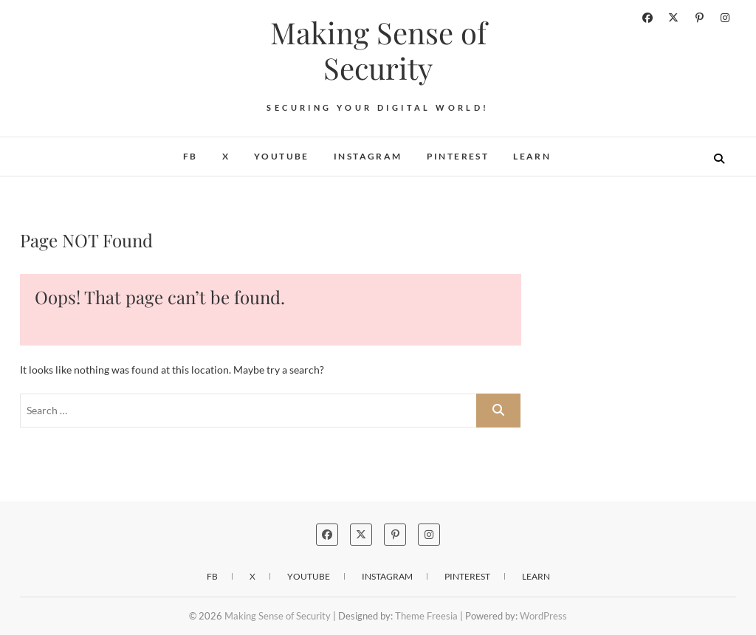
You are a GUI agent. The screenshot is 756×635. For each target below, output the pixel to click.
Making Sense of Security (378, 50)
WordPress (543, 616)
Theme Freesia (426, 616)
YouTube (281, 156)
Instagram (368, 156)
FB (190, 156)
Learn (532, 156)
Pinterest (458, 156)
